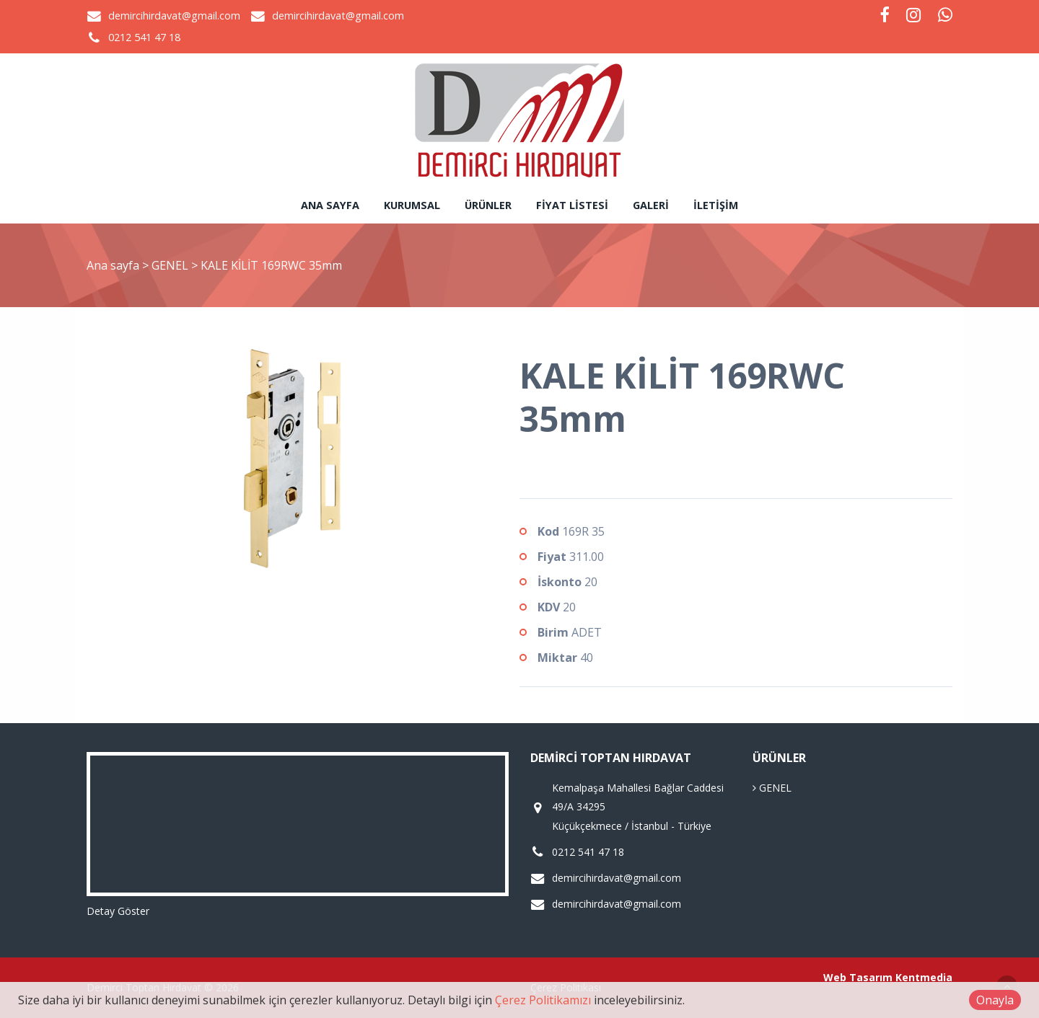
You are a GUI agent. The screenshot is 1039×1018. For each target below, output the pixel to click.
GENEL (171, 265)
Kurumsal (412, 205)
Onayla (995, 1000)
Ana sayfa (330, 205)
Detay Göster (118, 911)
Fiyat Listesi (572, 205)
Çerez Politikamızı (543, 1000)
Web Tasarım (858, 977)
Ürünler (488, 205)
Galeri (651, 205)
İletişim (715, 205)
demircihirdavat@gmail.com (174, 15)
